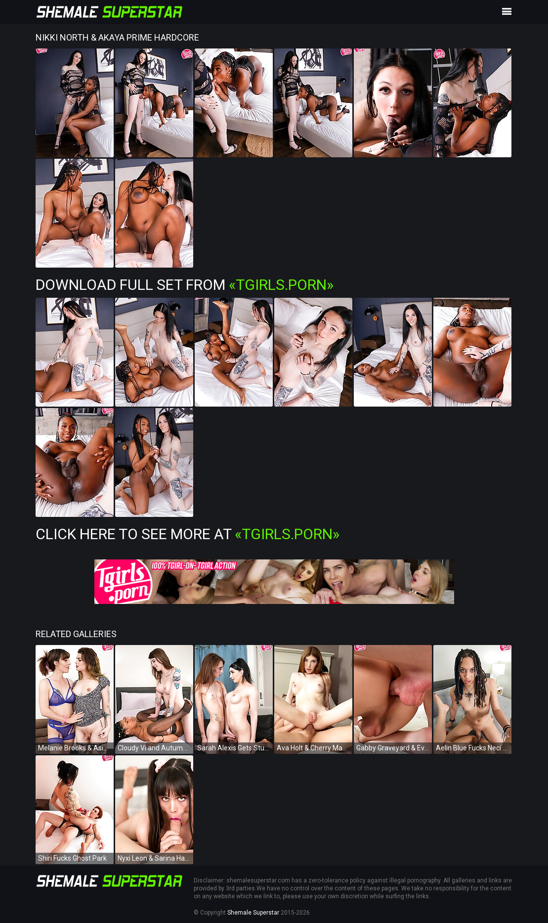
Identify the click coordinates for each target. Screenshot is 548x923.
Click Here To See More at (187, 534)
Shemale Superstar (253, 912)
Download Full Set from (185, 284)
